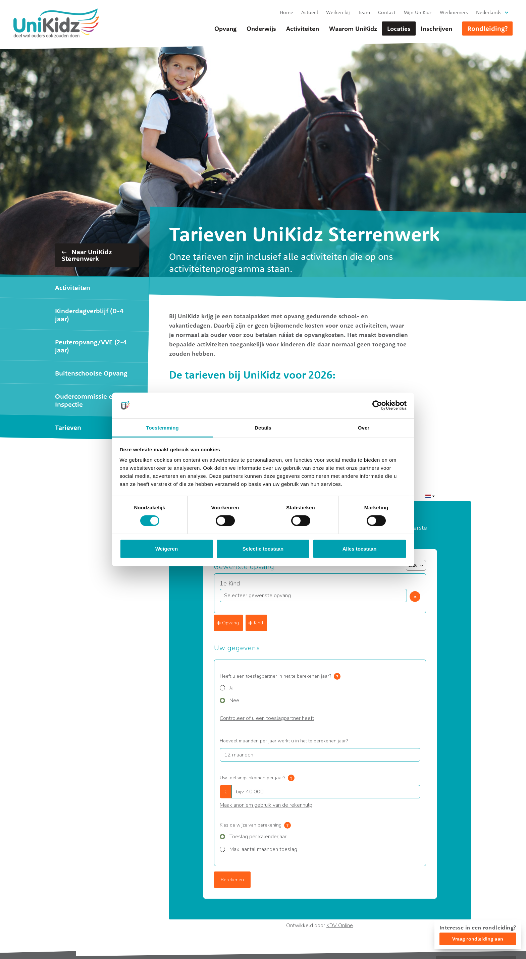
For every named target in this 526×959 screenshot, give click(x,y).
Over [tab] (364, 428)
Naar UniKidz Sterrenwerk (87, 255)
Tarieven (68, 427)
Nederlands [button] (489, 12)
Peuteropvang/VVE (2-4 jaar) (91, 346)
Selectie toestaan (263, 549)
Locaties (399, 28)
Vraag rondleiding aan (477, 939)
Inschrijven (436, 28)
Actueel (309, 12)
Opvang (225, 28)
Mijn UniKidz (418, 12)
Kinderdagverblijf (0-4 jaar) (89, 314)
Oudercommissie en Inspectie (85, 400)
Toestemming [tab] (162, 428)
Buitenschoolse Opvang (91, 373)
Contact (387, 12)
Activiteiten (302, 28)
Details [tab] (263, 428)
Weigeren (166, 549)
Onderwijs (261, 28)
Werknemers (454, 12)
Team (364, 12)
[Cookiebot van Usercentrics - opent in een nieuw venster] (377, 405)
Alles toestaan (360, 549)
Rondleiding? (487, 28)
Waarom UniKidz (353, 28)
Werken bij (338, 12)
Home (286, 12)
